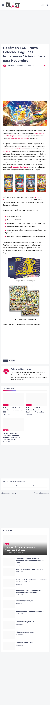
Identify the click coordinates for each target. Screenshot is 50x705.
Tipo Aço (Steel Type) (24, 643)
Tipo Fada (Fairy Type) (24, 601)
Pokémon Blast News (21, 369)
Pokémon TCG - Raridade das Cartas (30, 611)
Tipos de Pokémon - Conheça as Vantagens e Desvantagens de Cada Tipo (30, 560)
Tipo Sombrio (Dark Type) (26, 622)
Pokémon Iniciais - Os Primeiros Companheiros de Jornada (28, 591)
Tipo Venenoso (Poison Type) (27, 632)
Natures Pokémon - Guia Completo (29, 569)
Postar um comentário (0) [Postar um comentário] (25, 486)
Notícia (12, 360)
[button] (3, 5)
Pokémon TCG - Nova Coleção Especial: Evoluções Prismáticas (35, 410)
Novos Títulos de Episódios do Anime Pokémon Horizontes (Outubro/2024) (12, 436)
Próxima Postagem (41, 493)
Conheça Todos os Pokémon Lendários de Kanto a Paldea (31, 581)
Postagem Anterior (9, 493)
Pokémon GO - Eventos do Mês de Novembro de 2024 (13, 410)
